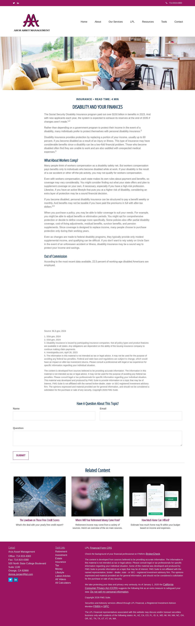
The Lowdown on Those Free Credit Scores (39, 520)
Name (16, 408)
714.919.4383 (174, 3)
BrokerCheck (153, 554)
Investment (61, 555)
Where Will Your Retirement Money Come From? (97, 520)
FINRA (97, 606)
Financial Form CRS (101, 548)
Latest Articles (63, 576)
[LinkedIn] (18, 3)
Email (103, 408)
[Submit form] (21, 455)
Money (59, 569)
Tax (57, 565)
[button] (97, 21)
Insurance (60, 562)
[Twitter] (14, 3)
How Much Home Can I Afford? (155, 520)
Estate (58, 558)
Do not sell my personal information (109, 591)
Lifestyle (59, 572)
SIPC (106, 606)
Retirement (61, 551)
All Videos (60, 579)
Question (18, 428)
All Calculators (63, 583)
